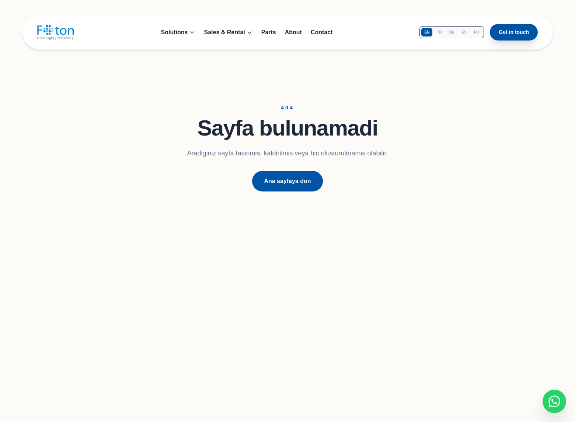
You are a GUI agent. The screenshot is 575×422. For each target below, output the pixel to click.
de (451, 32)
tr (439, 32)
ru (476, 32)
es (464, 32)
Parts (268, 32)
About (293, 32)
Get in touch (514, 32)
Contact (322, 32)
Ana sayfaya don (287, 181)
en (426, 32)
